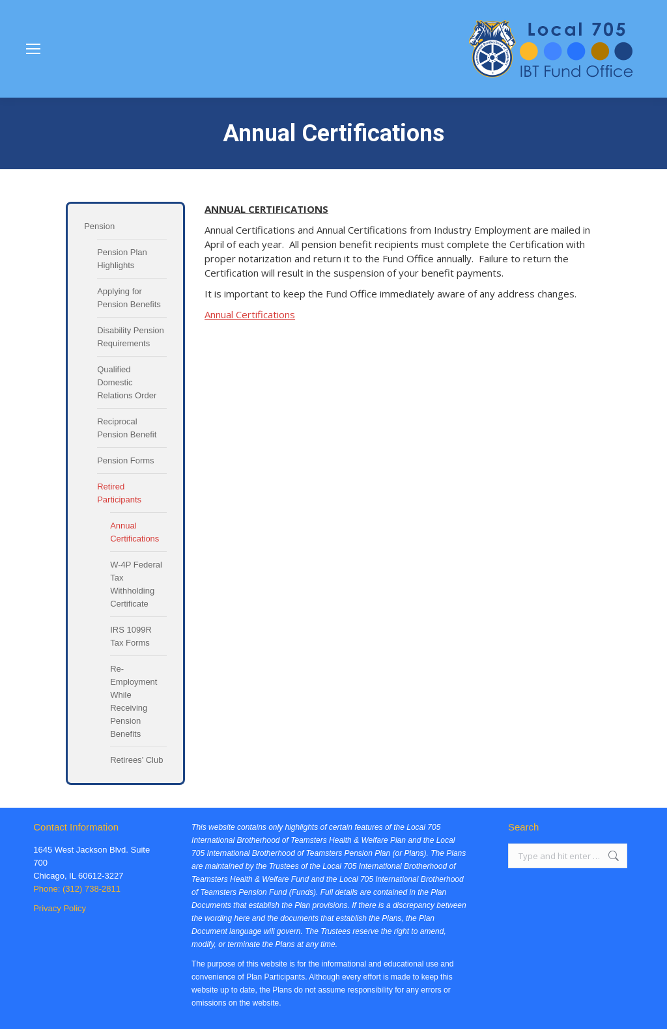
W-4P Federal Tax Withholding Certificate (136, 584)
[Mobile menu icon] (33, 48)
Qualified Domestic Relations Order (126, 382)
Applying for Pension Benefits (129, 297)
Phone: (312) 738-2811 (77, 889)
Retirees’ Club (136, 760)
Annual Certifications (134, 532)
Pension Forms (125, 460)
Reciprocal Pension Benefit (126, 428)
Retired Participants (119, 493)
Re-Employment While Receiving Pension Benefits (133, 701)
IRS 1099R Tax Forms (131, 636)
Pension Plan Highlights (122, 258)
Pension (99, 226)
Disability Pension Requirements (130, 336)
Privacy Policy (59, 908)
